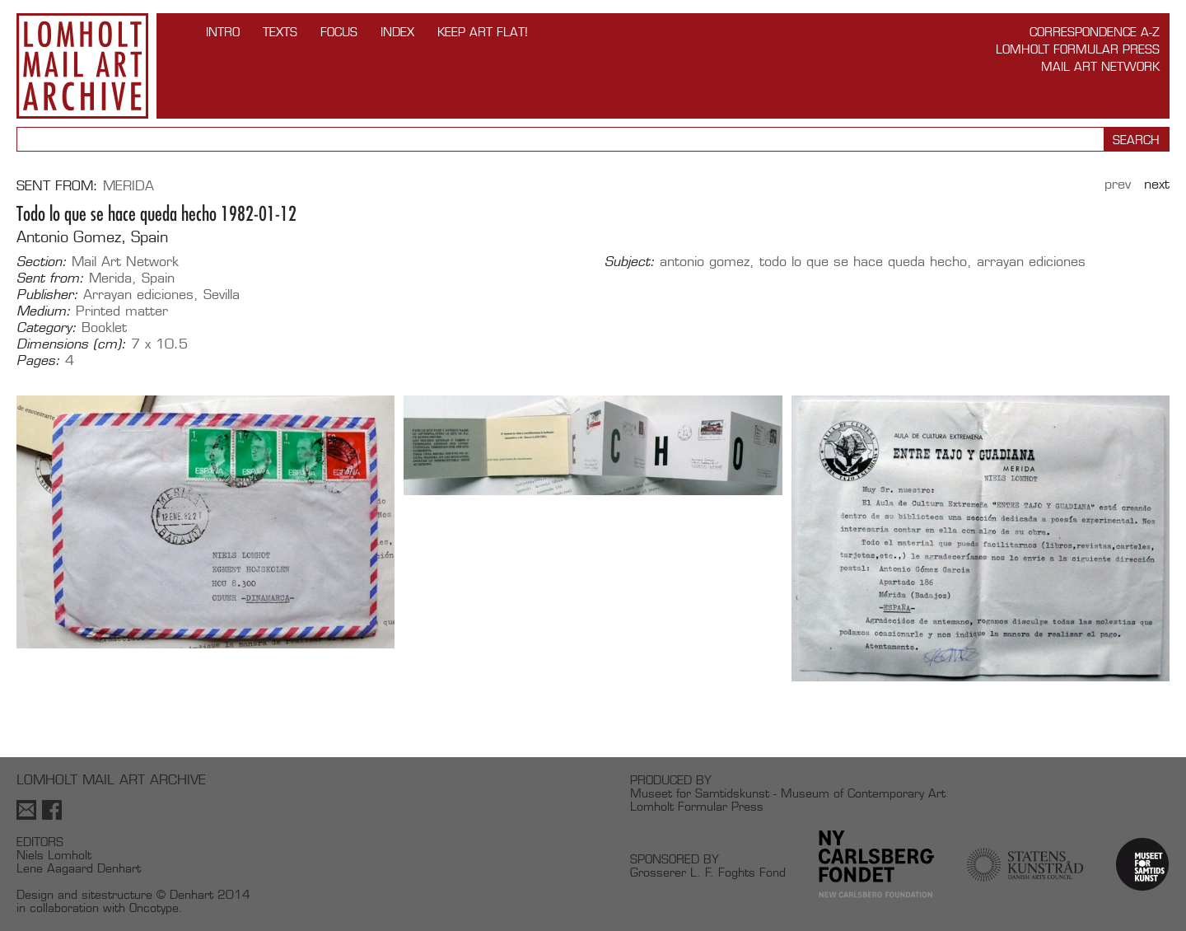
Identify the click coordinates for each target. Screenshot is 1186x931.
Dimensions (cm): (71, 344)
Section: (41, 262)
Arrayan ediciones (138, 294)
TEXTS (280, 32)
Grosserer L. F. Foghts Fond (708, 872)
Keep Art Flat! (482, 32)
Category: (46, 328)
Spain (158, 278)
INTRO (223, 32)
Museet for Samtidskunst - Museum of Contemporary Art (788, 793)
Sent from (54, 186)
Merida (128, 186)
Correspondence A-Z (1095, 32)
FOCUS (338, 32)
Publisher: (47, 295)
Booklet (104, 327)
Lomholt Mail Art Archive (82, 66)
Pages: (38, 361)
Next (1157, 184)
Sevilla (221, 294)
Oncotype (154, 908)
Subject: (630, 262)
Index (397, 32)
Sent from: (50, 278)
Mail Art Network (1100, 66)
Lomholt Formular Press (1078, 49)
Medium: (43, 311)
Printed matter (122, 311)
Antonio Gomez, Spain (92, 237)
